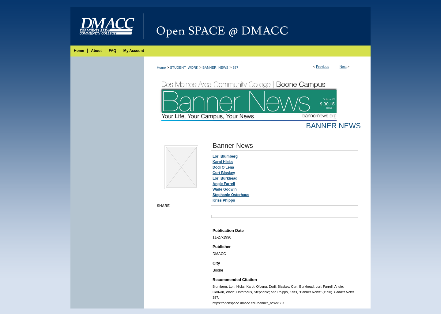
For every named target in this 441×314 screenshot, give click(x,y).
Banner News (333, 126)
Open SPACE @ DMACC (257, 26)
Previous (322, 66)
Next (343, 66)
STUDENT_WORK (184, 67)
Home (161, 67)
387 (235, 67)
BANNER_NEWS (215, 67)
